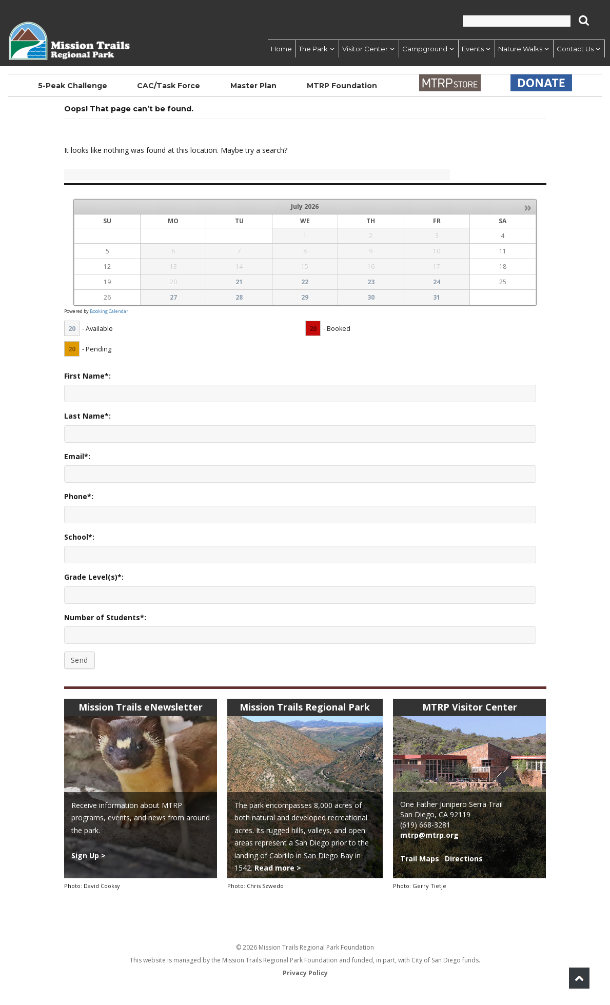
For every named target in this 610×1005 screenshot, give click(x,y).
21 (239, 282)
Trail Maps (419, 858)
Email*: (77, 456)
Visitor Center (365, 49)
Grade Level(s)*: (94, 577)
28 (239, 297)
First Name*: (87, 376)
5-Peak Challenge (72, 85)
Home (281, 49)
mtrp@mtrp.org (429, 835)
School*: (79, 537)
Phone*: (78, 496)
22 (304, 282)
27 (173, 297)
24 (436, 282)
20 (71, 328)
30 (371, 297)
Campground (424, 49)
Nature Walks (520, 49)
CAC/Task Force (168, 85)
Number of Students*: (105, 617)
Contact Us (575, 49)
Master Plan (252, 85)
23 (371, 282)
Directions (464, 858)
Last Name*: (87, 416)
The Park (313, 49)
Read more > (277, 868)
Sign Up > (88, 855)
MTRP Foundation (341, 85)
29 (304, 297)
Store (449, 82)
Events (473, 49)
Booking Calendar (109, 311)
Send (80, 660)
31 (436, 297)
